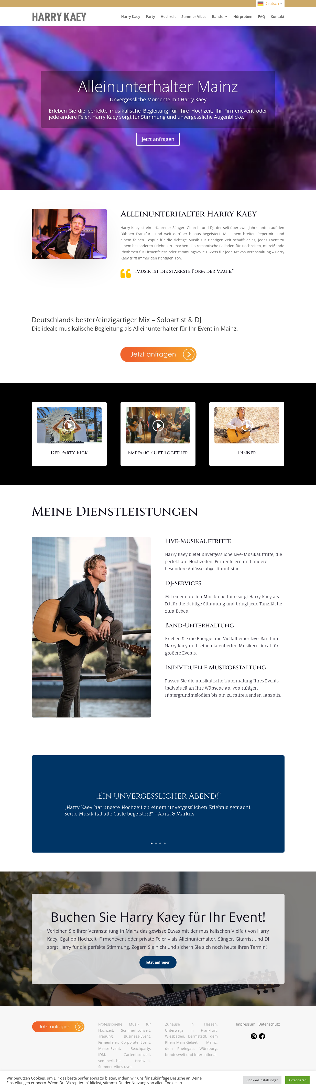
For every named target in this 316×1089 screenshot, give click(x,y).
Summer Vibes (193, 16)
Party (150, 16)
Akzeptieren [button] (297, 1080)
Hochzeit (168, 16)
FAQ (261, 16)
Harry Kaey (130, 16)
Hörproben (242, 16)
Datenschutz (269, 1024)
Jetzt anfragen (158, 139)
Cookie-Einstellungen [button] (262, 1080)
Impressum (245, 1024)
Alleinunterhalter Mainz (158, 86)
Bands (217, 16)
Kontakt (278, 16)
